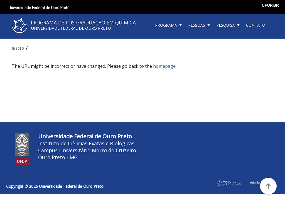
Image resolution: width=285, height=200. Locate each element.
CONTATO (255, 25)
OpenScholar (228, 183)
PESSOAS (196, 25)
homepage (164, 66)
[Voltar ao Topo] (268, 186)
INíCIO (18, 48)
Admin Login (260, 183)
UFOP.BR (270, 5)
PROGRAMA (166, 25)
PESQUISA (225, 25)
